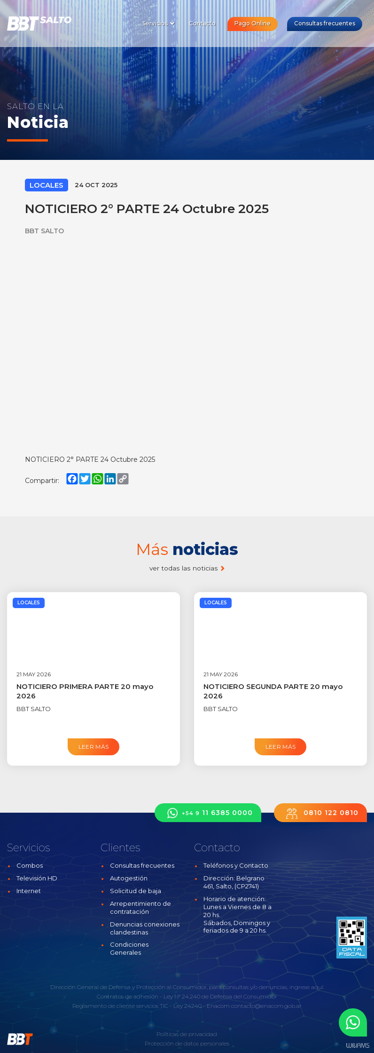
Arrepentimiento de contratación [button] (140, 907)
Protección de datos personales (187, 1043)
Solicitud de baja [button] (135, 891)
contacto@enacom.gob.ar (266, 1005)
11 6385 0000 (208, 813)
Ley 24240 (187, 1005)
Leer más (93, 746)
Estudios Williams (357, 1045)
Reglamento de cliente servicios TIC (120, 1005)
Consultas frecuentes (324, 23)
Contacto (202, 23)
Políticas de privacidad (186, 1033)
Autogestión (129, 878)
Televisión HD (36, 878)
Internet (28, 891)
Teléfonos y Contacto (235, 865)
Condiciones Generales (129, 948)
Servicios (158, 23)
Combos (29, 865)
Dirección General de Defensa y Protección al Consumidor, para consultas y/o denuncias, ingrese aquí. (187, 986)
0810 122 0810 (320, 813)
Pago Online (252, 23)
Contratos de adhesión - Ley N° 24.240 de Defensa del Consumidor (187, 996)
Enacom (218, 1005)
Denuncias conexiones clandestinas (144, 928)
